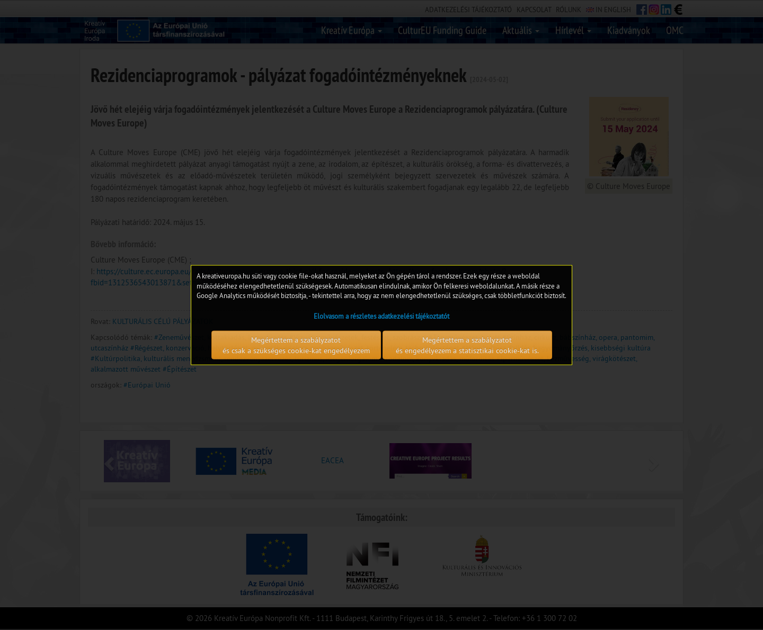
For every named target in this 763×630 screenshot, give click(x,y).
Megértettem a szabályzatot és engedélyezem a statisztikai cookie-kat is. (467, 345)
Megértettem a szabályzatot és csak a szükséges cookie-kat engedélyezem (296, 345)
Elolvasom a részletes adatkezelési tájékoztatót (381, 315)
